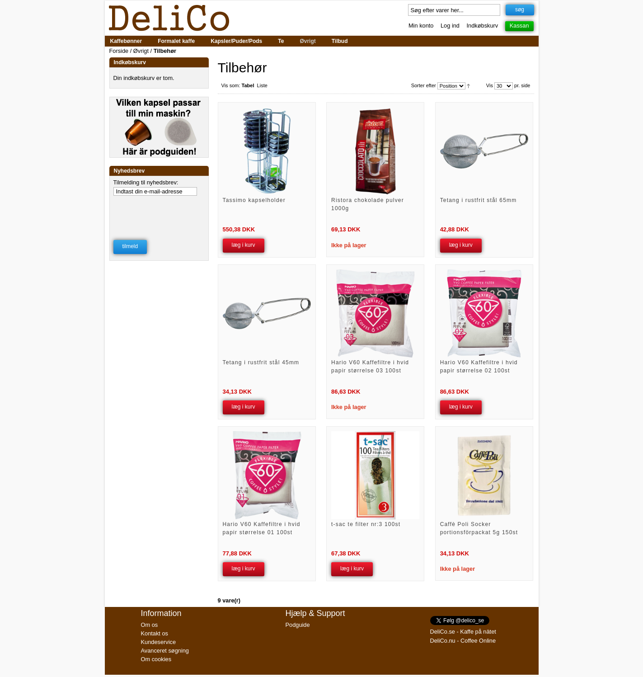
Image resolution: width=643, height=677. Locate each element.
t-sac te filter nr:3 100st (365, 524)
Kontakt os (154, 633)
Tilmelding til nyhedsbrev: (145, 182)
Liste (262, 85)
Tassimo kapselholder (254, 200)
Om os (149, 624)
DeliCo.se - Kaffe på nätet (463, 631)
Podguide (298, 624)
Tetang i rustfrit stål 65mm (478, 200)
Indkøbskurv (482, 25)
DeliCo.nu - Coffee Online (463, 640)
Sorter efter (423, 85)
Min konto (420, 25)
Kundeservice (158, 642)
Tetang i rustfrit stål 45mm (261, 362)
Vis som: (230, 85)
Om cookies (156, 659)
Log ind (450, 25)
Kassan (519, 25)
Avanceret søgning (165, 650)
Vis (489, 85)
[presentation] (159, 212)
